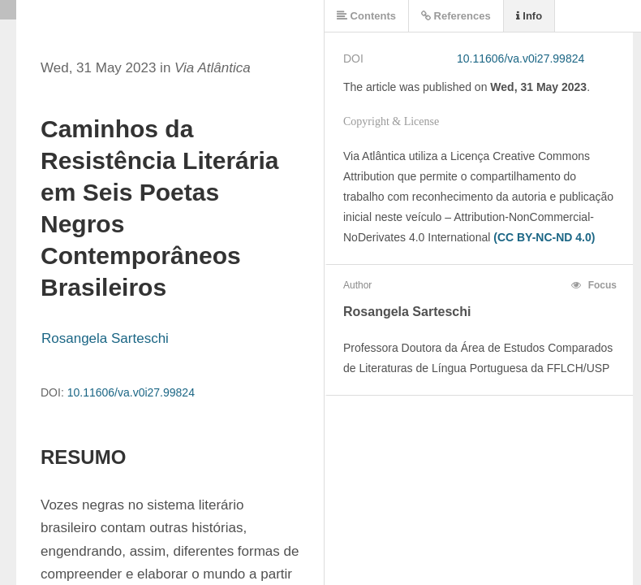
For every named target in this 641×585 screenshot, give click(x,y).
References (456, 16)
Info (529, 16)
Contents (366, 16)
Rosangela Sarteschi (105, 338)
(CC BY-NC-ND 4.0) (544, 237)
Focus (594, 285)
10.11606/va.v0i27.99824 (131, 392)
